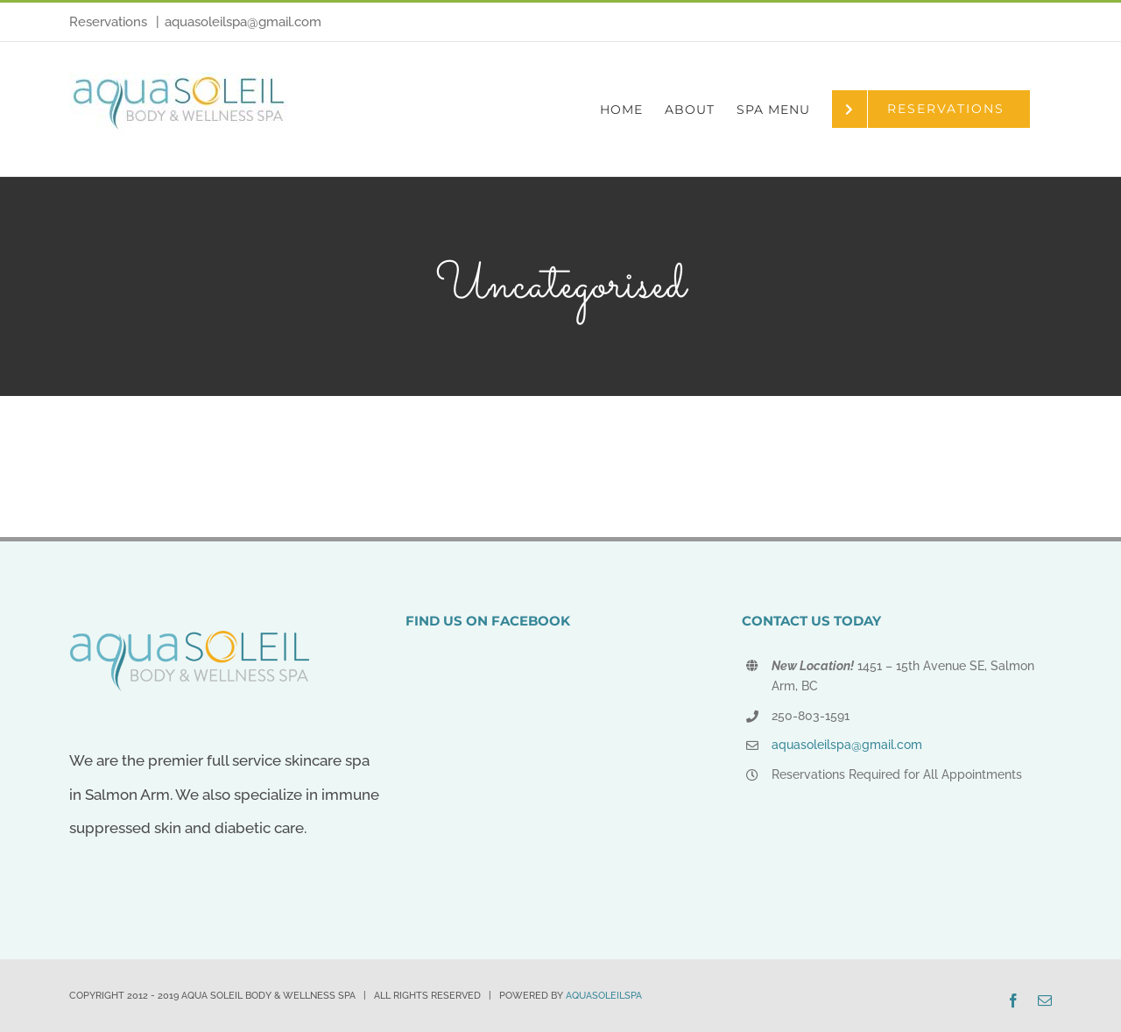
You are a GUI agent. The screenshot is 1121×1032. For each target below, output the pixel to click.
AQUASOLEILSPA (604, 995)
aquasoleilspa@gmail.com (243, 22)
